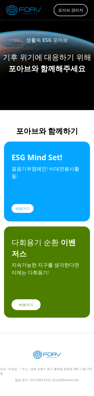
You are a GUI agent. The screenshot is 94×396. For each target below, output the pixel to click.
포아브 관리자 (70, 10)
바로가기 (23, 208)
